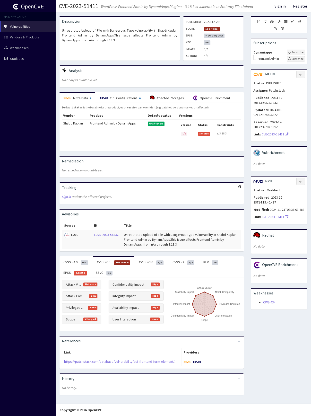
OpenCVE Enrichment (211, 98)
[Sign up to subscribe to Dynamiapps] (296, 52)
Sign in (280, 6)
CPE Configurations (120, 98)
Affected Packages (167, 98)
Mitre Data (77, 98)
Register (300, 6)
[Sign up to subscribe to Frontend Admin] (296, 59)
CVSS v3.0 (151, 262)
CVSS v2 (184, 262)
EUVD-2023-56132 (106, 234)
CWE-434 (269, 302)
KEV (210, 262)
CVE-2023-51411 (78, 6)
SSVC (104, 272)
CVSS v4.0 (75, 262)
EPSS (75, 272)
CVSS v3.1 (113, 262)
